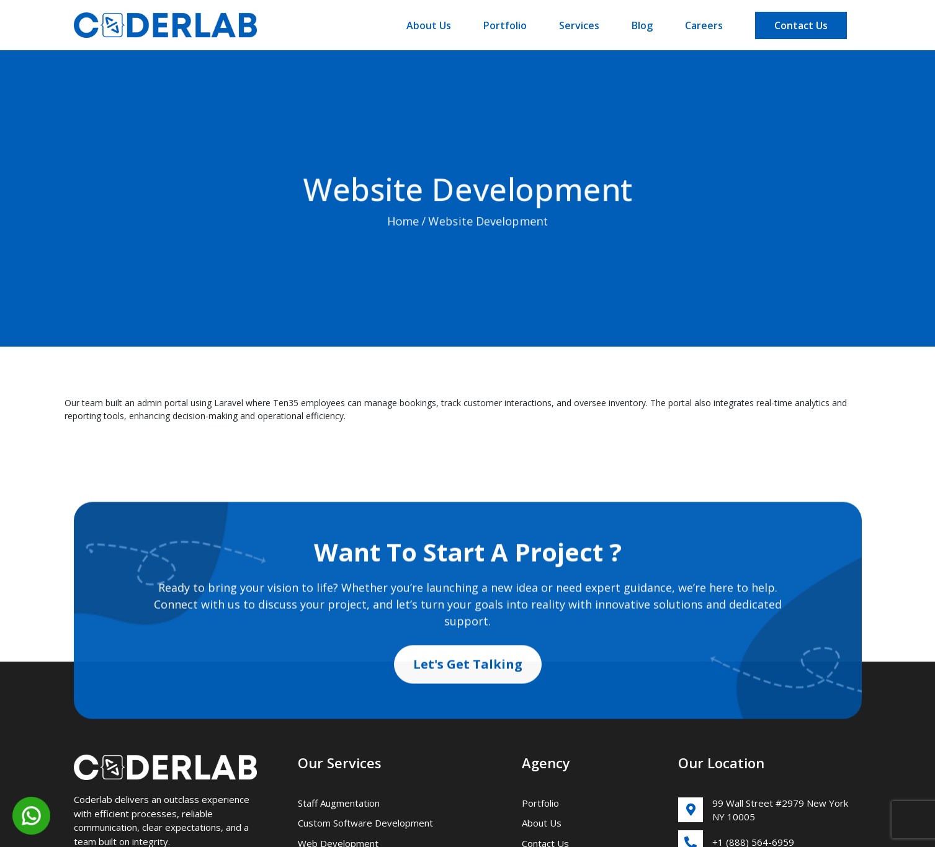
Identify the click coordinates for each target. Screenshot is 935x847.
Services (579, 25)
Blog (642, 25)
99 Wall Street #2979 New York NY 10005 (763, 810)
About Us (428, 25)
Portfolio (505, 25)
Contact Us (801, 25)
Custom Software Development (365, 823)
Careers (704, 25)
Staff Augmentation (339, 803)
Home (403, 223)
